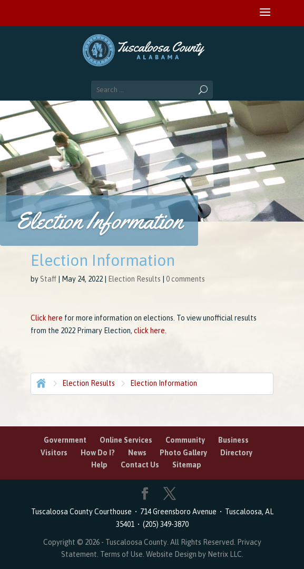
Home (40, 382)
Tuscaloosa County (136, 542)
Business (233, 440)
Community (185, 440)
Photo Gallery (183, 452)
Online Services (126, 440)
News (137, 452)
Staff (48, 279)
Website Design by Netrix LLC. (194, 554)
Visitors (54, 452)
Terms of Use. (123, 554)
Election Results (134, 279)
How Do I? (98, 452)
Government (65, 440)
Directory (236, 452)
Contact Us (140, 465)
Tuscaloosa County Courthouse (83, 511)
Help (99, 465)
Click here (47, 318)
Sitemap (186, 465)
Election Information (163, 383)
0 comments (185, 279)
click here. (151, 330)
